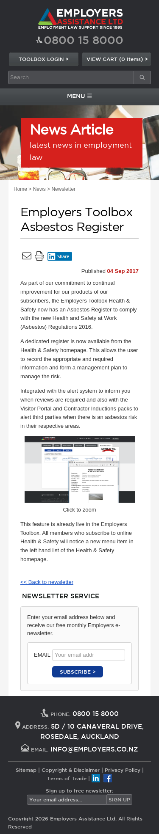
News (39, 189)
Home (20, 189)
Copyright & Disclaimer (71, 770)
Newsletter (63, 189)
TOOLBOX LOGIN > (44, 59)
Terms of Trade (66, 778)
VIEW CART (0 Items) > (117, 59)
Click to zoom (80, 474)
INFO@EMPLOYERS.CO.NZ (94, 749)
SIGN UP (119, 799)
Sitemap (26, 770)
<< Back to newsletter (46, 582)
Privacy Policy (122, 770)
